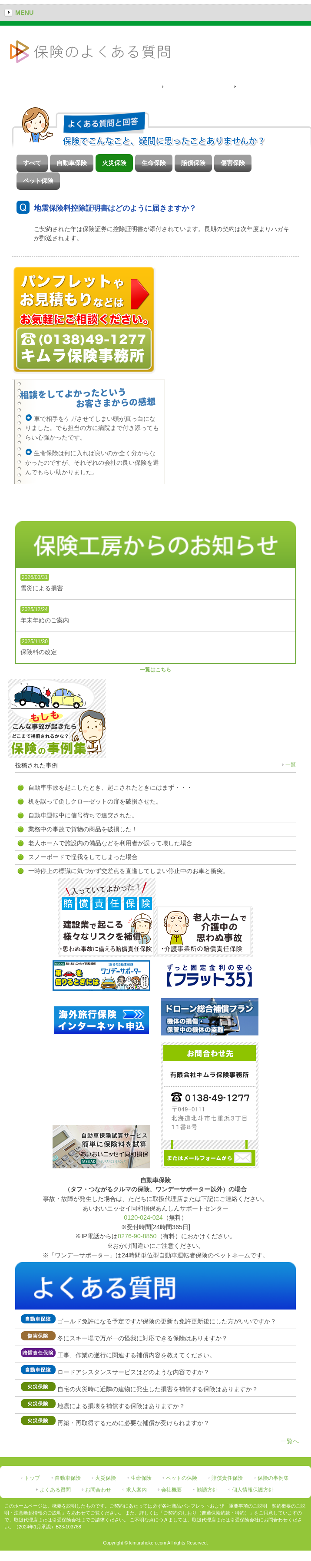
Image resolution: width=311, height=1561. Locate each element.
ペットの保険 (181, 1478)
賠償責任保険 (227, 1478)
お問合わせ (98, 1490)
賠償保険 (193, 162)
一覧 (290, 764)
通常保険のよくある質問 (197, 86)
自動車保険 (71, 162)
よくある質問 (55, 1490)
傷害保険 (233, 162)
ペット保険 (38, 180)
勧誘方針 (207, 1490)
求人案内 (136, 1490)
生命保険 (154, 162)
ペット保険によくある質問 (273, 86)
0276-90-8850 (137, 1236)
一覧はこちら (155, 670)
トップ (32, 1478)
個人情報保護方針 (253, 1490)
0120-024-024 (143, 1217)
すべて (32, 162)
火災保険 (114, 162)
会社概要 (171, 1490)
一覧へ (290, 1441)
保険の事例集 (273, 1478)
